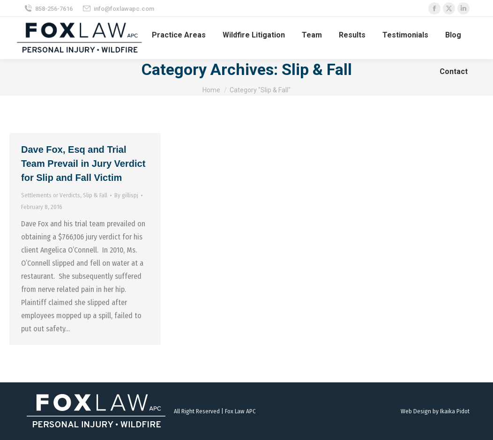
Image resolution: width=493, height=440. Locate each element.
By (126, 195)
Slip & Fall (95, 195)
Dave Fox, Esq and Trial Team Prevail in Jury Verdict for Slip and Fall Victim (83, 163)
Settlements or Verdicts (50, 195)
